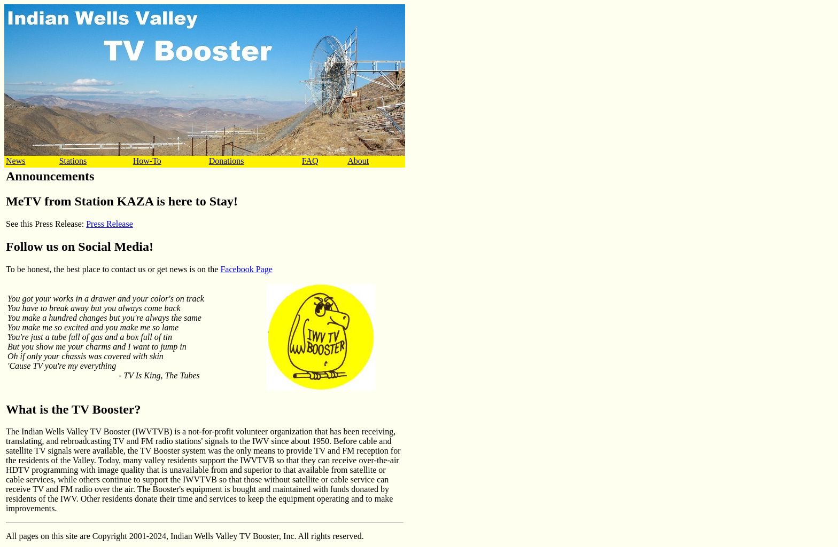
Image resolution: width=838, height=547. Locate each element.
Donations (226, 160)
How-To (147, 160)
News (15, 160)
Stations (73, 160)
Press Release (109, 223)
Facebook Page (246, 269)
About (358, 160)
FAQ (310, 160)
